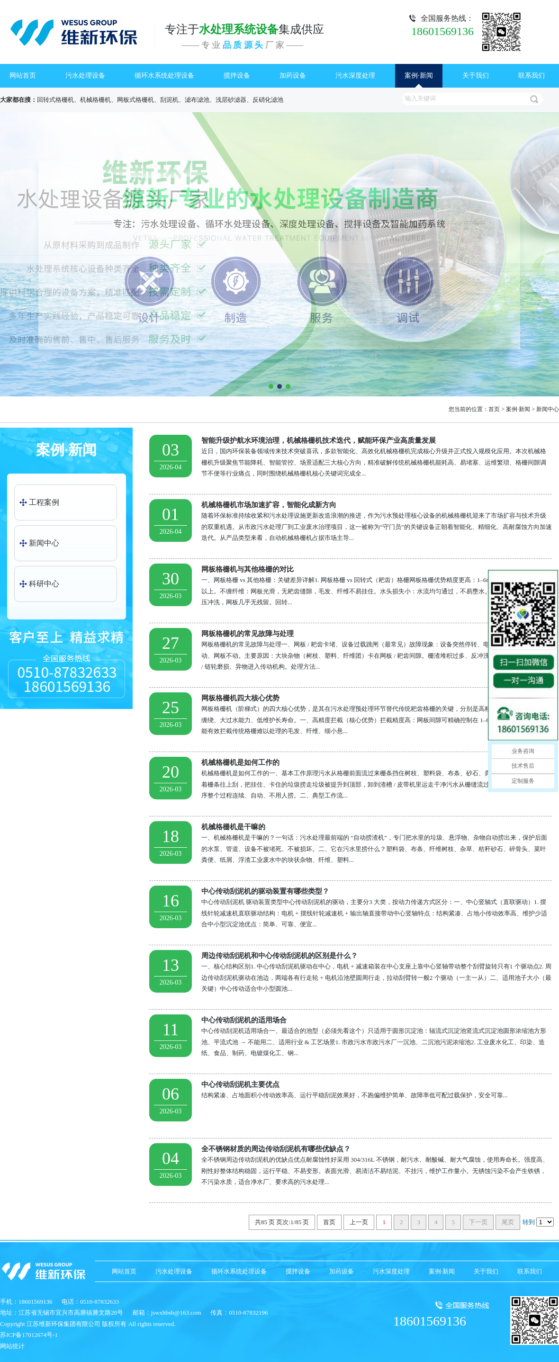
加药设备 (293, 75)
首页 (494, 409)
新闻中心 (547, 409)
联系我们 (531, 75)
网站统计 (12, 1346)
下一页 (478, 1222)
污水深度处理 (355, 75)
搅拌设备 (237, 75)
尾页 (508, 1222)
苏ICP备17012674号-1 (29, 1334)
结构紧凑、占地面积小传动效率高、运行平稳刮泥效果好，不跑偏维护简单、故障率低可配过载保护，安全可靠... (350, 1089)
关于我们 (475, 75)
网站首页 (22, 75)
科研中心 (44, 584)
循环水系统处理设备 (164, 75)
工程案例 (44, 502)
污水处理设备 (85, 75)
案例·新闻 (419, 75)
